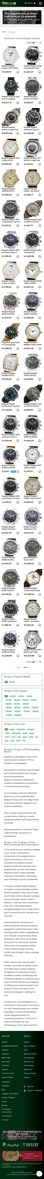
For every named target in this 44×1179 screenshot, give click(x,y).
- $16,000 (17, 711)
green (25, 733)
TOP (4, 32)
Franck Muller (8, 1073)
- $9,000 (16, 704)
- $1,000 (12, 696)
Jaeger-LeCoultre (10, 1093)
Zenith (4, 1105)
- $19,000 (8, 715)
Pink (23, 741)
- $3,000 (29, 696)
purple (11, 729)
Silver (18, 741)
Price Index (29, 1065)
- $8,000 (8, 704)
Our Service (29, 1057)
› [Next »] (26, 667)
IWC (3, 1089)
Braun (7, 737)
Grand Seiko (7, 1077)
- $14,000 (34, 707)
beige (31, 733)
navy (13, 737)
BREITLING (6, 1057)
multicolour (21, 729)
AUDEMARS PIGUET (10, 1046)
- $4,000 (8, 700)
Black (25, 737)
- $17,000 (26, 711)
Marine (12, 682)
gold (12, 741)
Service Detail (30, 1054)
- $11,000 (8, 707)
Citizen (5, 1069)
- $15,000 (8, 711)
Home (26, 1042)
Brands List (29, 1061)
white (31, 737)
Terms (27, 1077)
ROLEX (4, 1042)
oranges (30, 729)
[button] (18, 71)
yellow (7, 733)
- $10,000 (25, 704)
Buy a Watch (30, 1046)
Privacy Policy (30, 1073)
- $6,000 (25, 700)
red (36, 737)
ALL (6, 682)
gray (7, 741)
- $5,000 (16, 700)
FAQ (25, 1050)
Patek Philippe (8, 1097)
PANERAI (5, 1085)
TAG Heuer (6, 1116)
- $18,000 (35, 711)
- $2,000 (21, 696)
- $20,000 (17, 715)
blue (19, 737)
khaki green (16, 733)
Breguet (5, 1054)
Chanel (5, 1120)
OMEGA (5, 1050)
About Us (28, 1069)
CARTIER (5, 1065)
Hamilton (6, 1082)
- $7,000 (33, 700)
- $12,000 (16, 707)
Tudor (4, 1101)
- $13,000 (25, 707)
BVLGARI (5, 1061)
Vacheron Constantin (7, 1110)
